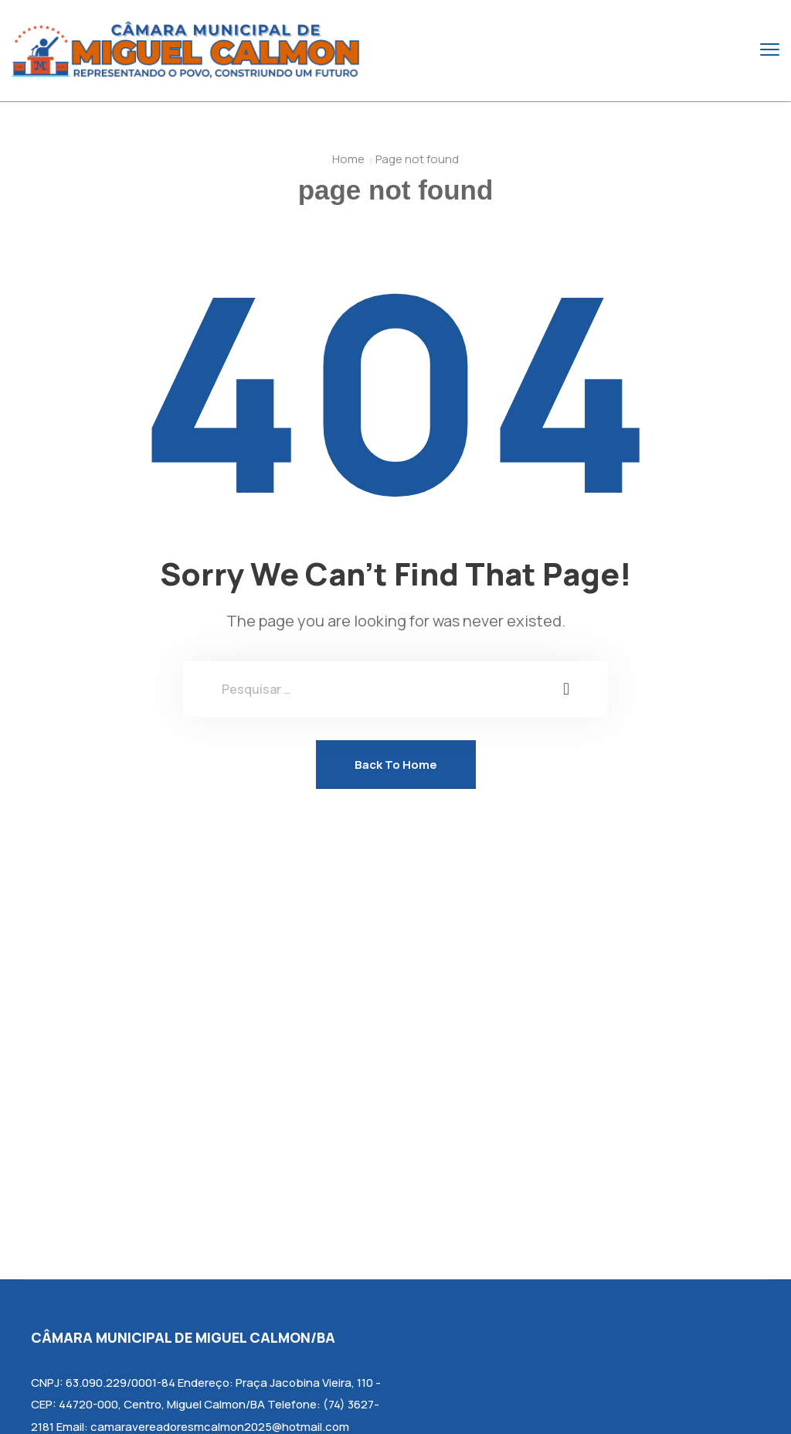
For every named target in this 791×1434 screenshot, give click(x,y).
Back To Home (396, 764)
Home (348, 159)
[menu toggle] (769, 50)
